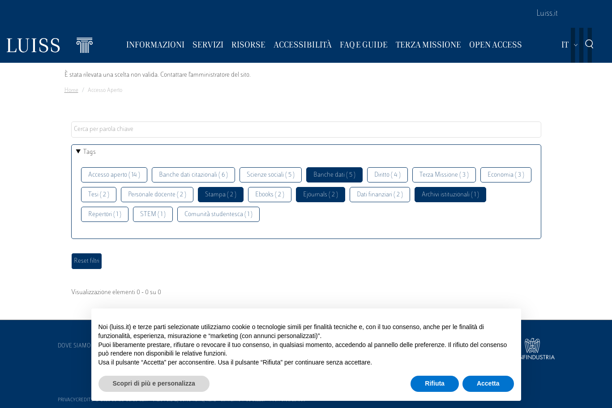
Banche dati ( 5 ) (334, 175)
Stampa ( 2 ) (220, 194)
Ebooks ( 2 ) (269, 194)
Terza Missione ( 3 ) (444, 175)
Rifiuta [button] (435, 383)
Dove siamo (74, 346)
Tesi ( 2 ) (98, 194)
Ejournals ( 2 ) (320, 194)
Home (71, 90)
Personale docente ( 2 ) (157, 194)
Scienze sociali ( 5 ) (271, 175)
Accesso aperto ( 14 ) (114, 175)
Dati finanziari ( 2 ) (380, 194)
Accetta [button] (488, 383)
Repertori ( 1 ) (104, 214)
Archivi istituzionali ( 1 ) (450, 194)
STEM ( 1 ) (153, 214)
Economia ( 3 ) (506, 175)
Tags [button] (89, 152)
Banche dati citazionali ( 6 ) (193, 175)
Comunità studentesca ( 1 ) (218, 214)
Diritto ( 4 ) (387, 175)
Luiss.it (547, 14)
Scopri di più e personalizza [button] (154, 383)
